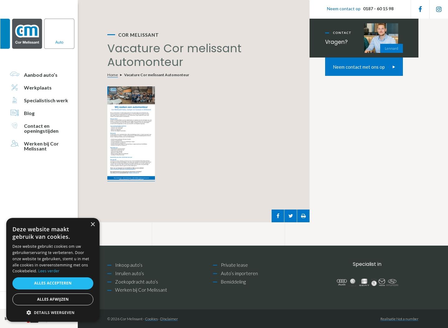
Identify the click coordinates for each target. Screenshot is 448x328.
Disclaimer (169, 318)
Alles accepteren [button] (53, 283)
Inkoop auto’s (128, 265)
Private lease (234, 265)
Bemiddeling (233, 281)
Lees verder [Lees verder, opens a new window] (49, 271)
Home (112, 74)
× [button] (92, 224)
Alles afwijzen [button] (53, 299)
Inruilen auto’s (129, 273)
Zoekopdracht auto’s (136, 281)
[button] (52, 312)
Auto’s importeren (239, 273)
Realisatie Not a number (399, 318)
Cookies (151, 318)
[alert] (53, 270)
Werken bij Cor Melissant (141, 290)
